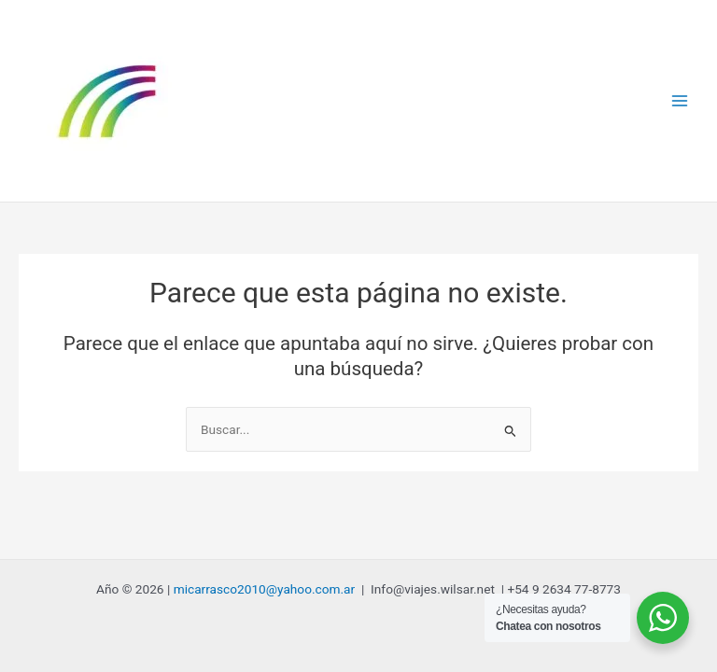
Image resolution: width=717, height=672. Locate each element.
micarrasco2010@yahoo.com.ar (265, 588)
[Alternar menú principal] (680, 101)
